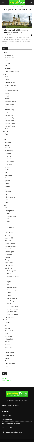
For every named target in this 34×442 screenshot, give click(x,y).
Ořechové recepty (12, 287)
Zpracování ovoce (12, 312)
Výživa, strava (9, 262)
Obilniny (9, 219)
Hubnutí (7, 208)
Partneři (4, 405)
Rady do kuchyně (12, 298)
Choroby (7, 328)
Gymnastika (8, 175)
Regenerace (8, 347)
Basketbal (8, 142)
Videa (6, 129)
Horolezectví (8, 178)
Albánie (9, 156)
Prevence (7, 342)
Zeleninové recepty (12, 306)
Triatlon (7, 200)
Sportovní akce (9, 115)
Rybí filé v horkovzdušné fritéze (11, 423)
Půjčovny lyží (8, 107)
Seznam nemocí (9, 355)
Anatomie (8, 322)
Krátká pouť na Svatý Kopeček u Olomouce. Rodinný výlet (15, 31)
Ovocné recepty (11, 290)
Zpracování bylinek (12, 309)
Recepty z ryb (11, 301)
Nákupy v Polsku (10, 88)
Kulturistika (8, 66)
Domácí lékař (9, 331)
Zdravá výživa (9, 265)
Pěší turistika (6, 131)
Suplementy (8, 254)
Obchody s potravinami (11, 90)
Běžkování (8, 148)
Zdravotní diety (9, 317)
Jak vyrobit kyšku (7, 419)
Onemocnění (8, 336)
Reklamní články (9, 109)
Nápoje (9, 282)
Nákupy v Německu (10, 85)
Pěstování (8, 241)
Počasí (7, 96)
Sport (4, 140)
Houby (9, 273)
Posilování (8, 69)
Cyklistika (7, 167)
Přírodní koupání (9, 104)
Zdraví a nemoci (9, 361)
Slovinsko (9, 164)
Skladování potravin (10, 246)
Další (6, 77)
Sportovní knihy (9, 118)
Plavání (7, 183)
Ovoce (9, 221)
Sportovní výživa (9, 251)
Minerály (7, 235)
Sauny (6, 112)
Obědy (9, 284)
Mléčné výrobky (11, 216)
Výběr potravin (9, 260)
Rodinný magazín (7, 380)
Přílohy (9, 295)
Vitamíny (7, 257)
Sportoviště (8, 191)
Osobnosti (8, 93)
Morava (4, 27)
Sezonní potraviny (10, 243)
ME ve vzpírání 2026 (7, 428)
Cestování (8, 153)
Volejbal (7, 202)
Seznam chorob (9, 353)
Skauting (7, 186)
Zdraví (5, 320)
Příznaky (7, 344)
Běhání (7, 145)
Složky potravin (9, 249)
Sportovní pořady (10, 123)
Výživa (5, 205)
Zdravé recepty (9, 268)
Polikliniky (7, 99)
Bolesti (7, 325)
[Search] (31, 2)
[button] (3, 2)
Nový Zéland (10, 161)
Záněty (7, 358)
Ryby (8, 224)
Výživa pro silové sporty (12, 71)
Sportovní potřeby (10, 126)
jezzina (4, 34)
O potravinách (9, 238)
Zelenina (9, 230)
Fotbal (7, 172)
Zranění (7, 366)
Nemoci (7, 333)
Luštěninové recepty (13, 276)
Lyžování (7, 180)
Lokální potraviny (10, 82)
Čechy (6, 134)
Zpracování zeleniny (12, 314)
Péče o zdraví (9, 339)
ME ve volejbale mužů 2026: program (12, 432)
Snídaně (9, 303)
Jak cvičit (7, 63)
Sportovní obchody (10, 120)
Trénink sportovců (10, 197)
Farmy (7, 79)
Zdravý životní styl (10, 363)
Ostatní (5, 74)
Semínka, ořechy (12, 227)
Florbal (7, 170)
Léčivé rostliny (9, 232)
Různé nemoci (9, 350)
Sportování (8, 189)
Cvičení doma (9, 55)
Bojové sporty (9, 150)
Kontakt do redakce (13, 405)
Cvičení (5, 52)
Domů (3, 7)
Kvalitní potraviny (10, 211)
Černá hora (10, 159)
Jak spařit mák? (6, 415)
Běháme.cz (5, 378)
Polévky (9, 292)
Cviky (6, 60)
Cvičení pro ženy (9, 58)
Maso (8, 213)
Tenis (6, 194)
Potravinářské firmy (10, 101)
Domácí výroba (11, 271)
